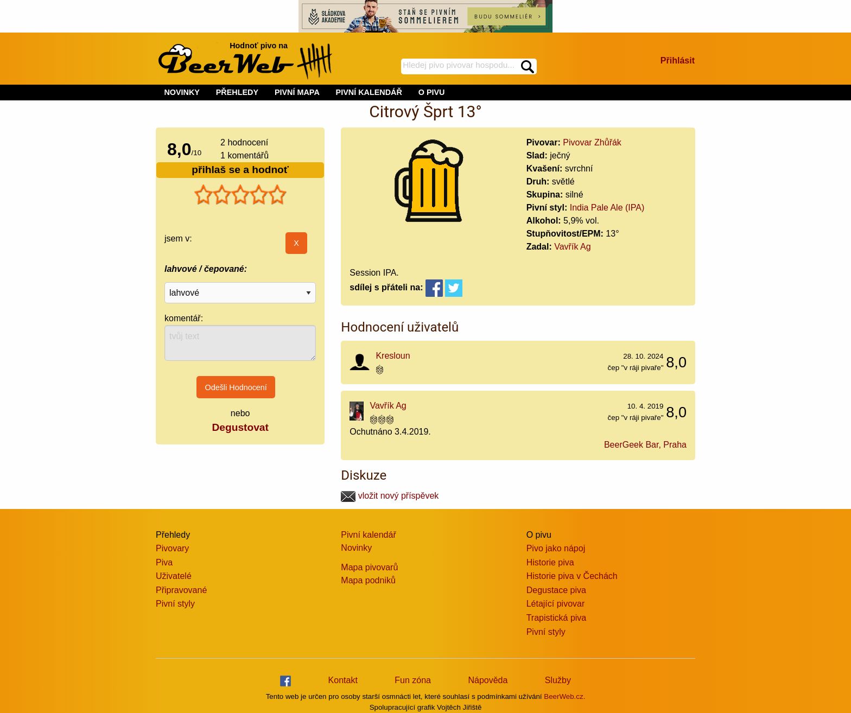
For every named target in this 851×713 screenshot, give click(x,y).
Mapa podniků (368, 580)
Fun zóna (413, 680)
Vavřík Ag (572, 246)
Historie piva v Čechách (572, 576)
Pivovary (172, 548)
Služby (558, 680)
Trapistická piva (556, 617)
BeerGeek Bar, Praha (645, 444)
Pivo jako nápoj (556, 548)
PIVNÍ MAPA (297, 92)
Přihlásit (678, 60)
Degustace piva (556, 590)
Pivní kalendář (368, 534)
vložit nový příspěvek (390, 495)
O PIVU (431, 92)
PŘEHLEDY (237, 92)
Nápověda (487, 680)
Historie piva (550, 562)
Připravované (181, 590)
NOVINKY (182, 92)
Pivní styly (175, 603)
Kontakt (343, 680)
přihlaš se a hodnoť (240, 169)
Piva (164, 562)
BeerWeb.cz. (564, 696)
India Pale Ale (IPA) (607, 207)
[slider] (240, 194)
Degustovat (240, 427)
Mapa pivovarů (369, 567)
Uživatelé (174, 576)
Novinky (356, 547)
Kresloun (393, 355)
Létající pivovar (555, 603)
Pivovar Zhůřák (592, 142)
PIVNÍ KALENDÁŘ (369, 92)
